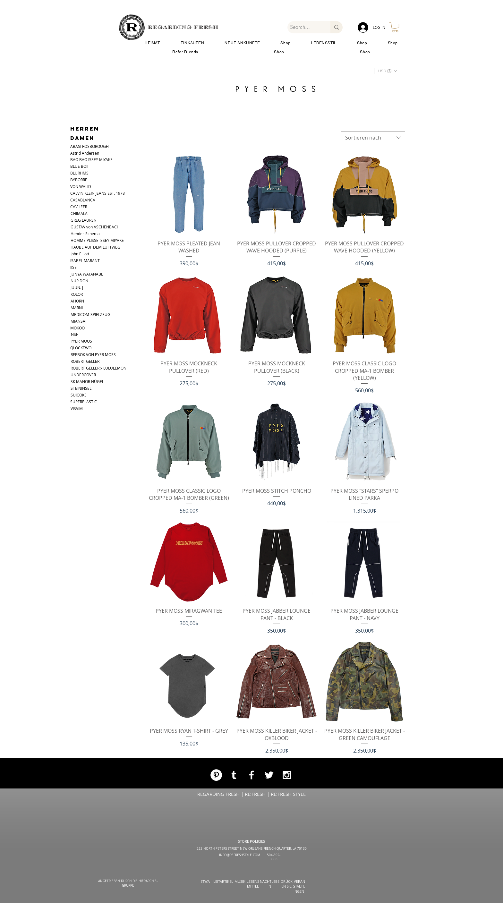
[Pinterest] (216, 775)
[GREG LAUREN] (84, 220)
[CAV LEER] (82, 206)
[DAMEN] (87, 138)
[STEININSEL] (88, 388)
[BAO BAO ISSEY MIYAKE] (97, 159)
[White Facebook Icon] (251, 775)
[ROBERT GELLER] (89, 361)
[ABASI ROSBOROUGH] (95, 146)
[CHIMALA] (82, 213)
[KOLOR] (79, 294)
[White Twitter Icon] (269, 775)
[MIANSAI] (82, 321)
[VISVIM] (79, 408)
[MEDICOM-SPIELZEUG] (90, 314)
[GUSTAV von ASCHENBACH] (99, 227)
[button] (395, 27)
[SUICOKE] (82, 395)
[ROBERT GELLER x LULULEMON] (106, 368)
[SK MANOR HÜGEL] (88, 381)
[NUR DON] (83, 280)
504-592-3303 (273, 857)
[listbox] (387, 71)
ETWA (205, 881)
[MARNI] (79, 307)
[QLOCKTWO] (97, 348)
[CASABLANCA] (82, 200)
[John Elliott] (86, 254)
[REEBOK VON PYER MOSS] (98, 354)
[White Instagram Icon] (287, 775)
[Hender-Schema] (104, 233)
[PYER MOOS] (84, 341)
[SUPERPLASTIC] (84, 401)
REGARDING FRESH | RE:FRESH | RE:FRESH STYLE (251, 794)
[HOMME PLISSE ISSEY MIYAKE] (104, 240)
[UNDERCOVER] (88, 374)
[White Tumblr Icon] (234, 775)
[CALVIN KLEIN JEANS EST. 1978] (104, 193)
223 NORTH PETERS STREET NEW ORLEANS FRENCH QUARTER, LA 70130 (252, 849)
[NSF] (75, 334)
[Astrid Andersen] (92, 153)
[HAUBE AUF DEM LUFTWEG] (95, 247)
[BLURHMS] (82, 173)
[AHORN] (79, 301)
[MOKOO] (81, 328)
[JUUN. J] (79, 287)
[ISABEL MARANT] (85, 260)
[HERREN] (84, 128)
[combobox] (373, 137)
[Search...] (303, 27)
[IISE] (75, 267)
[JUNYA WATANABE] (91, 274)
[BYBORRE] (82, 179)
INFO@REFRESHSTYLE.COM (239, 855)
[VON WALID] (82, 186)
